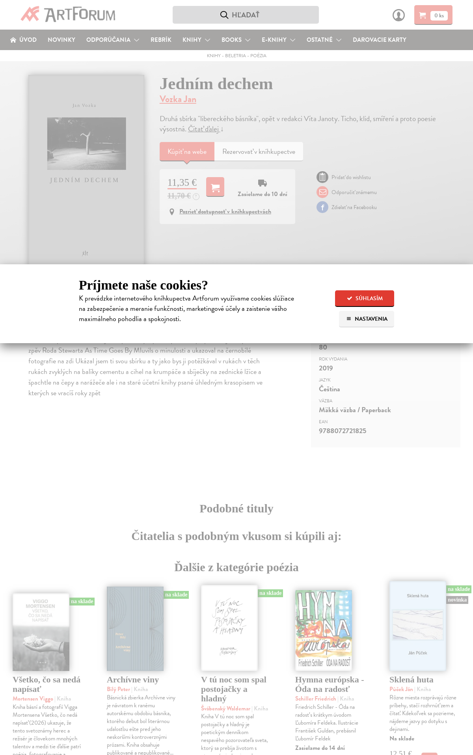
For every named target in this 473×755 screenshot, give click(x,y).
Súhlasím (365, 298)
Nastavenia (366, 319)
